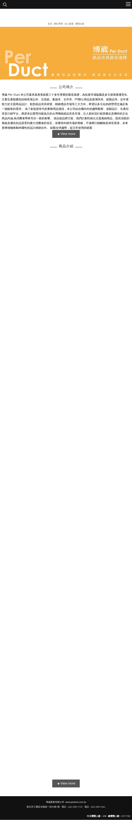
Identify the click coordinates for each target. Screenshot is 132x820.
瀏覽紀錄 (79, 23)
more (66, 134)
